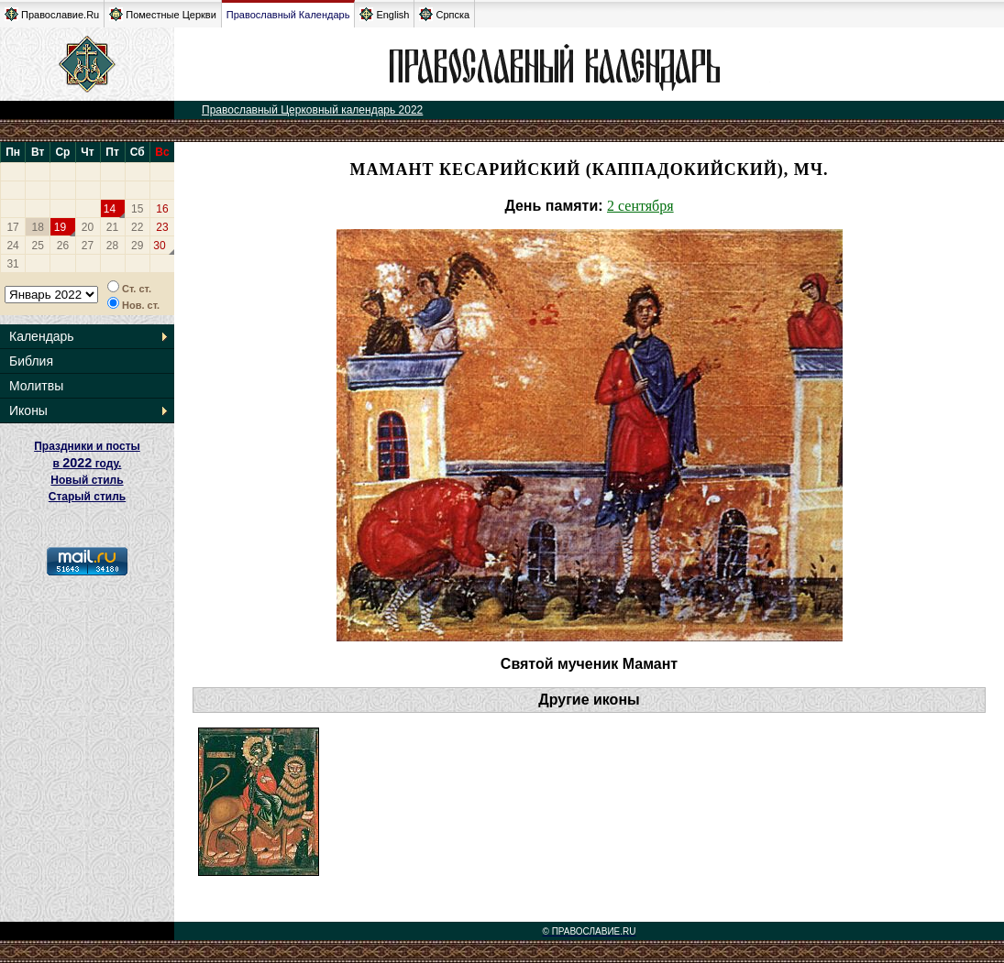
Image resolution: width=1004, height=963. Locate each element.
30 (159, 245)
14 (110, 208)
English (384, 14)
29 (137, 245)
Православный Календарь (288, 14)
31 (12, 263)
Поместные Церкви (162, 14)
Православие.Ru (52, 14)
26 (63, 245)
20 (88, 227)
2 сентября (640, 205)
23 (162, 227)
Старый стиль (87, 496)
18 (38, 227)
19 (60, 227)
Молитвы (36, 385)
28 (112, 245)
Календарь (41, 336)
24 (12, 245)
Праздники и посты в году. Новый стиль (87, 463)
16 (162, 208)
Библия (31, 361)
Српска (444, 14)
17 (12, 227)
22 (137, 227)
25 (38, 245)
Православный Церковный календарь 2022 (312, 110)
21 (112, 227)
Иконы (28, 410)
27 (88, 245)
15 (137, 208)
